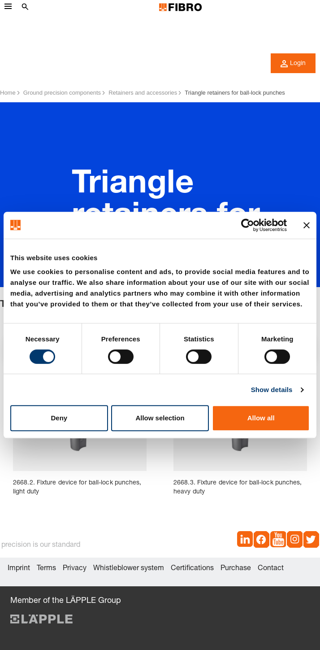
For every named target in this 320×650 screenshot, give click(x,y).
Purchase (236, 568)
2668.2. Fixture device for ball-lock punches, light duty (77, 487)
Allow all (261, 418)
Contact (271, 568)
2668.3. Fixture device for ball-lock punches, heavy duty (237, 487)
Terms (46, 568)
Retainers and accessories (142, 92)
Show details (272, 389)
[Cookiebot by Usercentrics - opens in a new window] (247, 225)
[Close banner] (306, 225)
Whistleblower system (128, 568)
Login (293, 63)
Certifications (192, 568)
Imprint (19, 568)
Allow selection (159, 418)
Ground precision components (62, 92)
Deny (59, 418)
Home (8, 92)
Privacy (74, 568)
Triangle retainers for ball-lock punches (235, 92)
